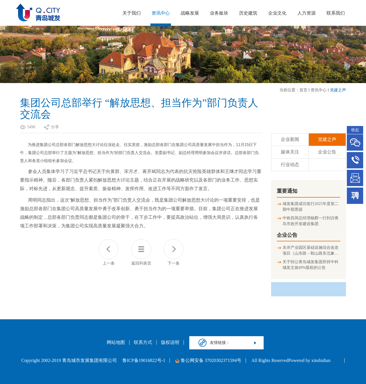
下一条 (174, 252)
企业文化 (277, 13)
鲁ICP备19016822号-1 (143, 360)
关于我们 (131, 13)
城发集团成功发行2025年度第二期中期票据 (311, 207)
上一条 (109, 252)
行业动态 (290, 164)
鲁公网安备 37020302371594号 (208, 360)
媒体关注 (290, 151)
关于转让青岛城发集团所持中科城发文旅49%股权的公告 (311, 265)
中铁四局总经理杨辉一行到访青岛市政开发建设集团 (311, 221)
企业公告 (327, 151)
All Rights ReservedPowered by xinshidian (290, 360)
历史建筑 (248, 13)
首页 (303, 90)
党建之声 (338, 90)
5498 (31, 127)
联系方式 (143, 342)
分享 (55, 127)
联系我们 (336, 13)
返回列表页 (141, 252)
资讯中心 (161, 13)
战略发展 (190, 13)
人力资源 (306, 13)
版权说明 (170, 342)
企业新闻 (290, 139)
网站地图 (116, 342)
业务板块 (219, 13)
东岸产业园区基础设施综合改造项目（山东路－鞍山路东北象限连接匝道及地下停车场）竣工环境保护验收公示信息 (311, 250)
